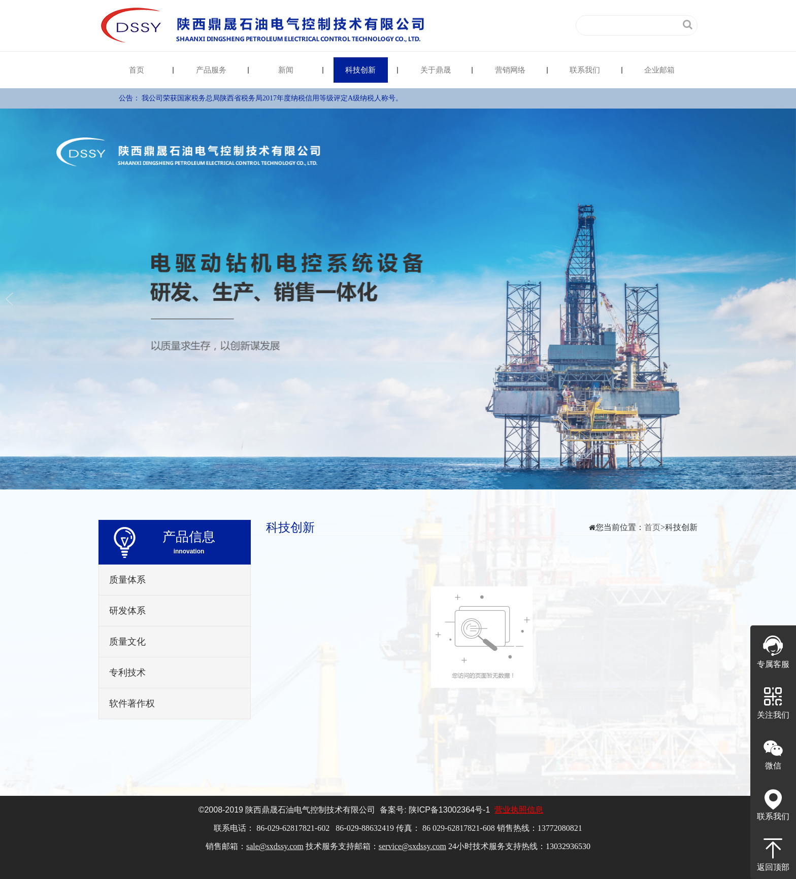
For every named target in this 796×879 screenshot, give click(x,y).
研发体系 (127, 611)
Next (784, 299)
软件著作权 (132, 703)
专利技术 (127, 672)
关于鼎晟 (435, 70)
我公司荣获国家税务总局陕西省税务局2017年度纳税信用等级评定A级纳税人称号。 (272, 98)
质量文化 (127, 642)
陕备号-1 (449, 809)
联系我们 (585, 70)
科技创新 (360, 70)
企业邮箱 (659, 70)
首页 (136, 70)
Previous (11, 299)
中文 (514, 25)
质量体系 (127, 580)
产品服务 (211, 70)
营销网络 (510, 70)
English (547, 25)
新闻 (285, 70)
